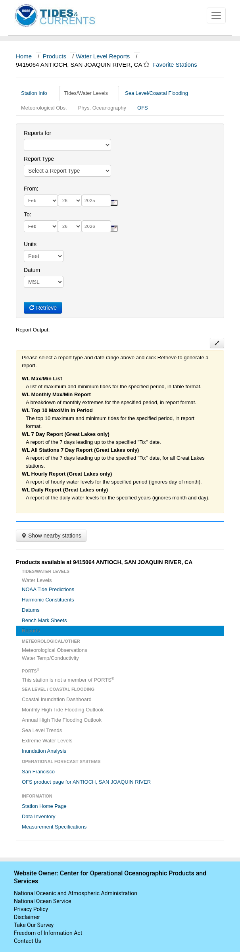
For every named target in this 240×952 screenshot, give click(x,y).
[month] (41, 200)
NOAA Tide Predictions (48, 589)
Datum (32, 270)
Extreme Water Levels (47, 741)
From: (31, 188)
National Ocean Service (42, 901)
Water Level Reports (103, 56)
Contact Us (27, 941)
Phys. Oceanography (102, 108)
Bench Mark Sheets (44, 620)
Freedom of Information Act (48, 933)
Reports (31, 631)
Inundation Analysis (44, 751)
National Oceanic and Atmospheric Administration (75, 893)
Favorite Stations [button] (178, 64)
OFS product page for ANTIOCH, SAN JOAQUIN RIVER (86, 782)
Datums (31, 610)
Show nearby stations (51, 535)
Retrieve (43, 307)
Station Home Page (44, 806)
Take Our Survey (34, 925)
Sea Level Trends (42, 730)
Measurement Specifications (54, 827)
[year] (96, 200)
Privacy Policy (31, 909)
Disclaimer (27, 917)
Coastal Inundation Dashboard (57, 699)
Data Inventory (39, 816)
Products (54, 56)
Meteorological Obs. (44, 108)
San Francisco (38, 772)
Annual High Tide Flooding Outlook (62, 720)
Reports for (37, 133)
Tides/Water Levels (89, 93)
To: (27, 214)
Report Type (39, 159)
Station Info (37, 93)
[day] (70, 200)
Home (24, 56)
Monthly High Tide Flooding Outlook (63, 710)
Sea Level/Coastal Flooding (159, 93)
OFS (142, 108)
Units (30, 244)
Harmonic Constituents (48, 600)
